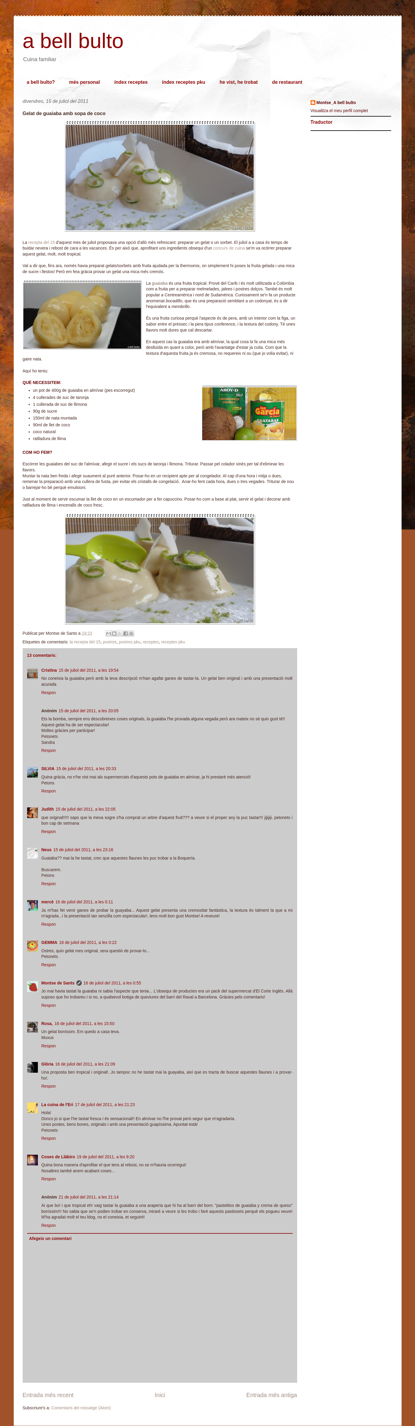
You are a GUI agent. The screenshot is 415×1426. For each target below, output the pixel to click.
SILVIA (48, 768)
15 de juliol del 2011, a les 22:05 (86, 809)
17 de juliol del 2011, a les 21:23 (105, 1104)
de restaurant (287, 82)
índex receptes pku (183, 82)
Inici (160, 1395)
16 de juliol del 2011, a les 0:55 (112, 983)
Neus (46, 849)
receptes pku (173, 642)
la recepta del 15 (85, 642)
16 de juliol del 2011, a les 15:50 (85, 1023)
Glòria (47, 1064)
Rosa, (47, 1023)
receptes (151, 642)
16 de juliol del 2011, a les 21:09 (85, 1064)
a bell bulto (73, 40)
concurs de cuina (229, 248)
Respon (48, 692)
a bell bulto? (41, 82)
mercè (47, 901)
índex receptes (131, 82)
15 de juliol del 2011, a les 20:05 (89, 710)
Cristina (49, 670)
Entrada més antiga (271, 1395)
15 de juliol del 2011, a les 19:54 (89, 670)
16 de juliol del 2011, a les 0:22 (88, 942)
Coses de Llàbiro (58, 1156)
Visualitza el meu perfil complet (339, 110)
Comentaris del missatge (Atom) (81, 1407)
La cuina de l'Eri (57, 1104)
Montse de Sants (58, 983)
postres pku (130, 642)
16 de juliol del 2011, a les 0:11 (84, 901)
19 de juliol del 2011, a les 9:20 (105, 1156)
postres (110, 642)
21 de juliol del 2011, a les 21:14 (89, 1197)
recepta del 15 (41, 242)
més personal (84, 82)
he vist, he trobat (239, 82)
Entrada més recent (48, 1395)
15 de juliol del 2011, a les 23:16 (83, 849)
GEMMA (49, 942)
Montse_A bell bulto (336, 102)
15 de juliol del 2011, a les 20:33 (86, 768)
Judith (47, 809)
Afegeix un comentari (50, 1238)
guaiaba (160, 283)
